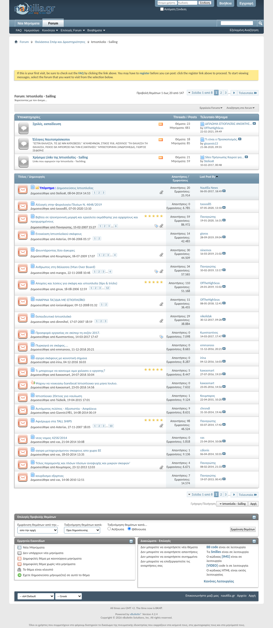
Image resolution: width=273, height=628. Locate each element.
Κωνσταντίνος (65, 337)
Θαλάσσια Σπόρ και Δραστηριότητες (60, 42)
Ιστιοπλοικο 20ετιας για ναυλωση (59, 396)
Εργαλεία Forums (210, 108)
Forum (53, 23)
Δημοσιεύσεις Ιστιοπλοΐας (75, 188)
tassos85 (61, 208)
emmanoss (63, 349)
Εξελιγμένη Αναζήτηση (244, 30)
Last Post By (209, 177)
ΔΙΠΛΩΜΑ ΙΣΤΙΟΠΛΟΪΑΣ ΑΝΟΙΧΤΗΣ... (228, 124)
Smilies (216, 552)
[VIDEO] (212, 565)
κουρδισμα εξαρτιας (50, 476)
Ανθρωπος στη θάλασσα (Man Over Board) (65, 267)
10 (111, 426)
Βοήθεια (226, 3)
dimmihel (62, 322)
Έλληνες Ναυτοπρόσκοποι (51, 139)
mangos (61, 272)
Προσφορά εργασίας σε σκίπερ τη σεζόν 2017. (68, 333)
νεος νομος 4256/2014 (51, 438)
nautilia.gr (228, 595)
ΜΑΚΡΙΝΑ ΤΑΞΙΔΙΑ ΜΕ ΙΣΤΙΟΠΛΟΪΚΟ (60, 300)
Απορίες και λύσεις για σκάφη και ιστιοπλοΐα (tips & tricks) (76, 283)
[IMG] (226, 556)
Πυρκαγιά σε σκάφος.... (52, 345)
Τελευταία (248, 93)
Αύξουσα (116, 529)
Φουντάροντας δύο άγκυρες (55, 250)
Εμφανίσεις (180, 180)
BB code (212, 547)
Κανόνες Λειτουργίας (219, 581)
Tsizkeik (60, 400)
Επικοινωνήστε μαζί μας (202, 595)
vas (58, 442)
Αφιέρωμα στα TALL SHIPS (54, 421)
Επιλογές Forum (71, 30)
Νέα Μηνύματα (29, 23)
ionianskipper (64, 305)
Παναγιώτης (63, 227)
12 (107, 288)
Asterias (61, 239)
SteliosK (61, 193)
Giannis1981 (64, 412)
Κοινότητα (48, 30)
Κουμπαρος (63, 256)
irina (59, 362)
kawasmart (63, 375)
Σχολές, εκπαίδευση (47, 124)
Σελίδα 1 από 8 (202, 93)
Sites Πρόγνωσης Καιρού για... (224, 157)
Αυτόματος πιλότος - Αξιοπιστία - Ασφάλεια (66, 409)
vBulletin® (136, 614)
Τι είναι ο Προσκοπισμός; (221, 139)
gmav (59, 289)
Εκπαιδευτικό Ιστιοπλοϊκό (53, 316)
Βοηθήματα (94, 30)
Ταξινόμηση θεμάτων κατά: (83, 525)
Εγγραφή (246, 3)
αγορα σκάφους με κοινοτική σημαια (61, 358)
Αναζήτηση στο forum (239, 108)
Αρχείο (242, 595)
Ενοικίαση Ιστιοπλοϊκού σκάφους (59, 234)
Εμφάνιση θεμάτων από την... (38, 525)
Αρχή (253, 504)
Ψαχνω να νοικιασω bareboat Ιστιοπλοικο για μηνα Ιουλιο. (76, 383)
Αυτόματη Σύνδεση (173, 9)
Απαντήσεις (179, 177)
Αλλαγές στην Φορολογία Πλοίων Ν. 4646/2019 (69, 204)
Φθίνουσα (137, 529)
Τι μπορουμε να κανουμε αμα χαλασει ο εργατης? (70, 371)
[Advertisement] (110, 57)
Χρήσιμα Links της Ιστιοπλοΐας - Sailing (60, 157)
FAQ (19, 30)
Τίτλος (22, 177)
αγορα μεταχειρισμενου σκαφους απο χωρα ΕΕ (68, 450)
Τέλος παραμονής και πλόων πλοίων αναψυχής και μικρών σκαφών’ (83, 463)
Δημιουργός (37, 177)
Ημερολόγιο (31, 30)
